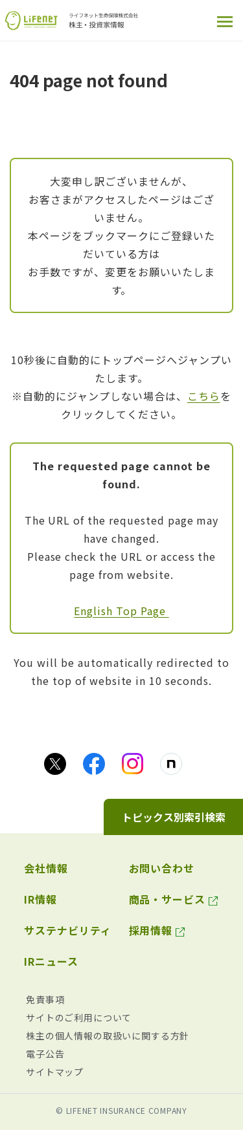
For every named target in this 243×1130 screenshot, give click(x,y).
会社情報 (46, 868)
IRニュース (51, 961)
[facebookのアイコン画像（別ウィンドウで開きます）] (94, 764)
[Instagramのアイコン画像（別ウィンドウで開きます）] (132, 763)
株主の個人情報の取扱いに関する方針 (107, 1035)
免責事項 (45, 999)
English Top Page (121, 610)
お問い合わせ (162, 868)
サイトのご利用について (79, 1017)
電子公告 (45, 1053)
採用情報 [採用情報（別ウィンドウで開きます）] (151, 930)
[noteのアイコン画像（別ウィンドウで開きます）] (171, 764)
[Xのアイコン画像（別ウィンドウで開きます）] (55, 764)
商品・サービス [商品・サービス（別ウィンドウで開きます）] (167, 899)
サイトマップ (55, 1071)
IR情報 (40, 899)
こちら (203, 396)
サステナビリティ (67, 930)
